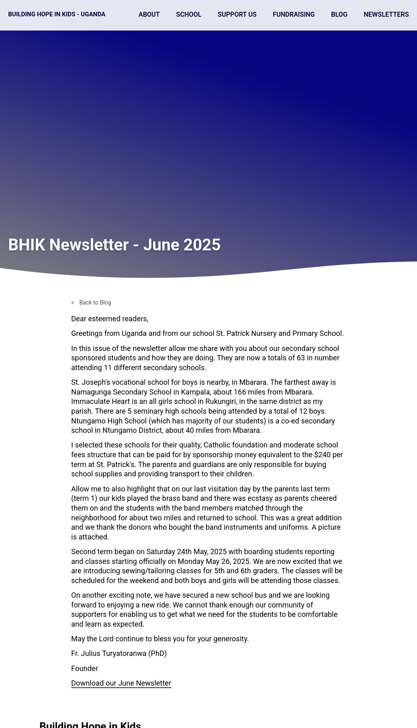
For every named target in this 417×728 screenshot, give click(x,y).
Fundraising (294, 14)
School (188, 14)
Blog (339, 14)
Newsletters (386, 14)
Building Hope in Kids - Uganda (56, 14)
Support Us (237, 14)
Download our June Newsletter (121, 683)
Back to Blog (95, 302)
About (149, 14)
